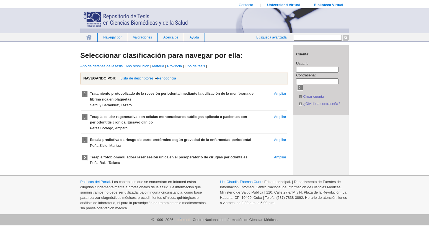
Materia (158, 66)
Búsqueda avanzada (271, 37)
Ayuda (194, 37)
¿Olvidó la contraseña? (319, 104)
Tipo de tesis (195, 66)
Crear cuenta (311, 96)
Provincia (174, 66)
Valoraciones (142, 37)
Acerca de (170, 37)
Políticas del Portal (95, 182)
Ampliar (280, 93)
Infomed (183, 220)
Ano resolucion (137, 66)
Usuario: (302, 63)
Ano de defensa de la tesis (101, 66)
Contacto (246, 5)
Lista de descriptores (137, 78)
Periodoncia (166, 78)
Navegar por (112, 37)
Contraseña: (306, 75)
